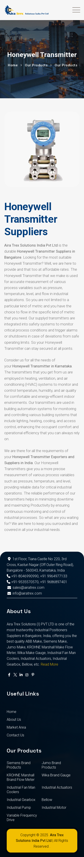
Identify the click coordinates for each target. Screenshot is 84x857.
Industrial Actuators (57, 787)
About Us (14, 719)
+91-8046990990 (23, 576)
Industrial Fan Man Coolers (21, 789)
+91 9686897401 (53, 582)
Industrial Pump (19, 807)
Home (11, 712)
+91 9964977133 (53, 576)
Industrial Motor (54, 807)
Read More (49, 664)
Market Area (16, 727)
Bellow (47, 800)
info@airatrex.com (24, 593)
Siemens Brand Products (18, 765)
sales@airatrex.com (25, 587)
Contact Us (15, 735)
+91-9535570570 (23, 582)
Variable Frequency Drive (22, 817)
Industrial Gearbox (21, 800)
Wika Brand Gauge (56, 775)
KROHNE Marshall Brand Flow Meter (20, 777)
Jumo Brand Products (51, 765)
